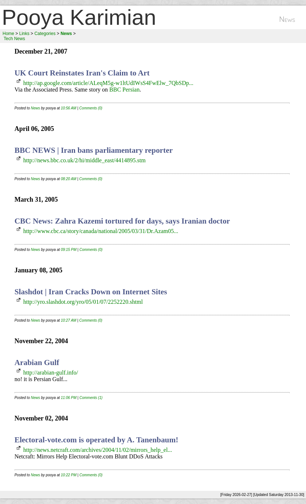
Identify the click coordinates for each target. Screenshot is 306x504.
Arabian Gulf (37, 362)
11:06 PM (68, 398)
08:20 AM (68, 179)
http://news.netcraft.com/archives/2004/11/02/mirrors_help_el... (97, 450)
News (35, 108)
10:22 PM (68, 475)
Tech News (14, 38)
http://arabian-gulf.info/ (50, 372)
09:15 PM (68, 250)
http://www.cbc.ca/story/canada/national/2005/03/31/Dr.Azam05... (100, 231)
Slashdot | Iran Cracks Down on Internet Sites (91, 291)
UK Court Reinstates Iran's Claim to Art (82, 73)
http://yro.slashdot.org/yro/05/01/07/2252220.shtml (83, 302)
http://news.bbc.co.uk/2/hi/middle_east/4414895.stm (84, 160)
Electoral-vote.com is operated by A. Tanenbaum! (96, 439)
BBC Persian (124, 89)
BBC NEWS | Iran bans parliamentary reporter (94, 150)
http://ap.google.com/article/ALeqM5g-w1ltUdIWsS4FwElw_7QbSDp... (108, 83)
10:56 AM (68, 108)
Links (24, 33)
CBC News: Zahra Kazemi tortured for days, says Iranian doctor (122, 221)
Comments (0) (90, 108)
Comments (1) (90, 398)
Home (8, 33)
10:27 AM (68, 320)
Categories (44, 33)
